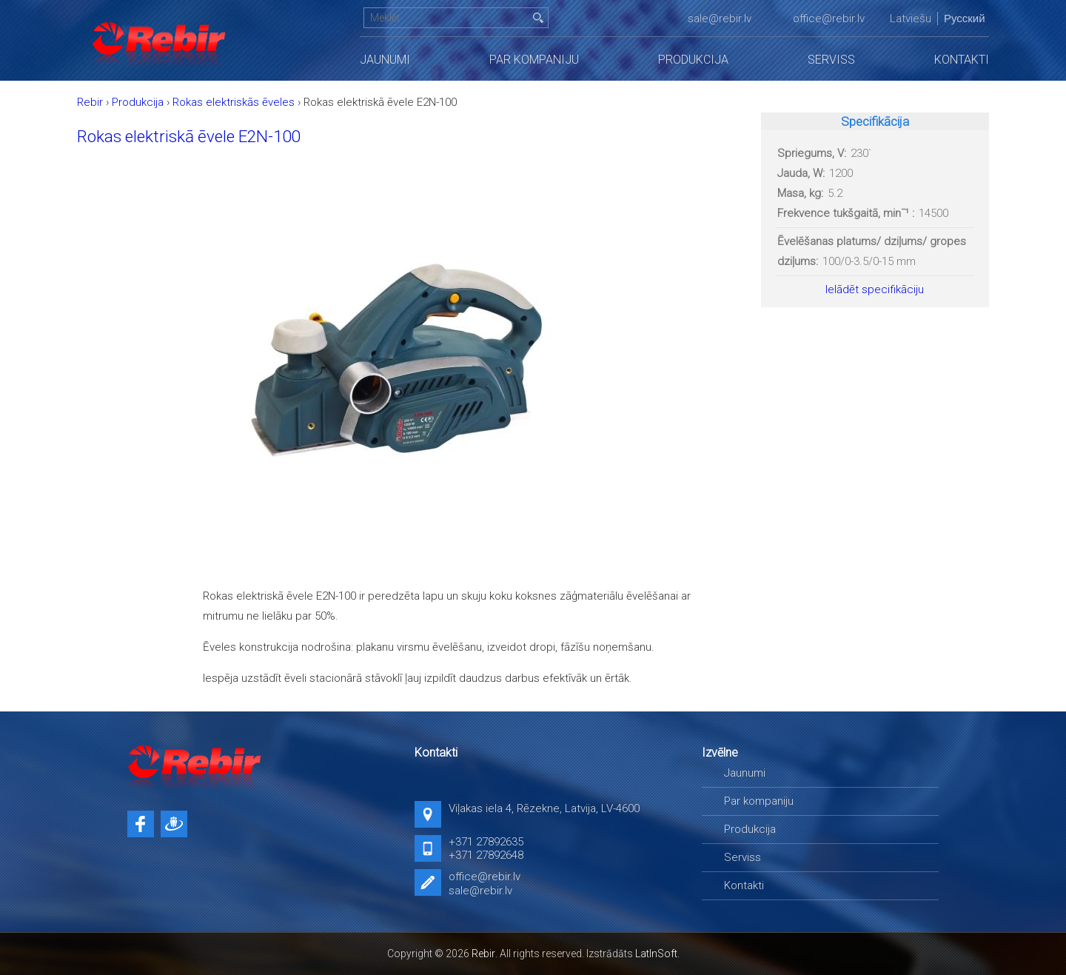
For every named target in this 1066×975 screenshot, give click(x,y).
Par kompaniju (534, 60)
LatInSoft (656, 953)
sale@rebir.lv (719, 18)
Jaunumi (385, 60)
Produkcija (693, 60)
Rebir (483, 953)
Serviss (831, 60)
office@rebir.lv (829, 18)
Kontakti (961, 60)
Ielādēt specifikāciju (874, 289)
